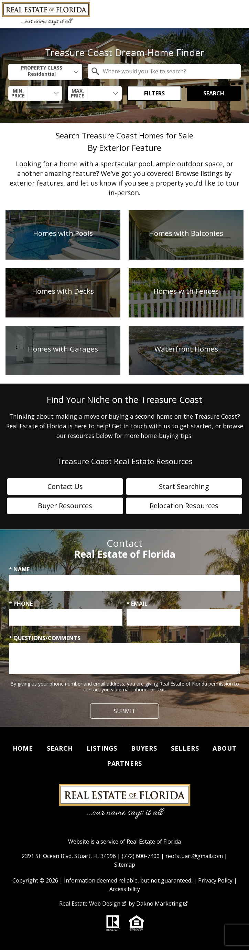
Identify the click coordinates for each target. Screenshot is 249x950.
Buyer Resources (65, 505)
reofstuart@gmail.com (194, 856)
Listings (102, 748)
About (224, 748)
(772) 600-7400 (141, 856)
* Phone (21, 603)
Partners (124, 763)
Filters (154, 93)
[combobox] (45, 72)
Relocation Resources (184, 505)
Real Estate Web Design (92, 903)
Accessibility (124, 889)
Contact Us (65, 486)
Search (213, 93)
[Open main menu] (238, 14)
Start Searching (184, 486)
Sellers (185, 748)
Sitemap (124, 864)
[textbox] (168, 71)
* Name (19, 569)
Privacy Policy (215, 880)
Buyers (144, 748)
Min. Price (18, 93)
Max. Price (77, 93)
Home (23, 748)
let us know (98, 183)
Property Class (42, 71)
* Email (137, 603)
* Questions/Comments (44, 638)
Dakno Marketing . (162, 903)
